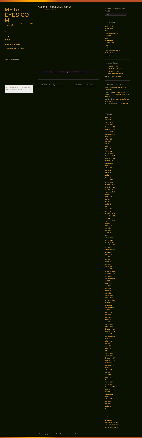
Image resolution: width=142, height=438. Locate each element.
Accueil (7, 32)
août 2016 (108, 396)
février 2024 (109, 180)
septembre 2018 (110, 336)
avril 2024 (108, 175)
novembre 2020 (110, 273)
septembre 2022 (110, 221)
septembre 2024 (110, 163)
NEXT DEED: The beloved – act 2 (115, 69)
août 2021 (108, 252)
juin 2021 (108, 257)
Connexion (108, 420)
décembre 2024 (110, 156)
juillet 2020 (108, 283)
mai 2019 (108, 317)
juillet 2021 (108, 254)
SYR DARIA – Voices (119, 92)
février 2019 (109, 324)
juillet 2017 (108, 370)
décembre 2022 (110, 213)
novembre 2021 (110, 245)
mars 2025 (108, 148)
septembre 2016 (110, 394)
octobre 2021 (109, 247)
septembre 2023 (110, 192)
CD (106, 31)
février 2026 (109, 122)
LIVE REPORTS (63, 72)
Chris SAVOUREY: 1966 (112, 71)
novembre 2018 (110, 331)
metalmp (56, 10)
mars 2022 (108, 235)
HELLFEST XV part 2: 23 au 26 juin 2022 (85, 85)
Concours (108, 35)
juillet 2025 (108, 139)
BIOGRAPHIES (109, 28)
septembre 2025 (110, 134)
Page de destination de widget (14, 48)
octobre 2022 (109, 218)
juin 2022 (108, 228)
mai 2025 (108, 143)
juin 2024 (108, 170)
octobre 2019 (109, 305)
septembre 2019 (110, 307)
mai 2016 (108, 403)
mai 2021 (108, 259)
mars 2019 (108, 322)
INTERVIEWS (109, 40)
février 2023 (109, 208)
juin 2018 (108, 343)
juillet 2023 (108, 196)
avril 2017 (108, 377)
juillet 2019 (108, 312)
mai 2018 (108, 346)
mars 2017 (108, 379)
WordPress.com (76, 434)
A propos (8, 36)
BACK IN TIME (109, 26)
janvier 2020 (109, 297)
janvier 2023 (109, 211)
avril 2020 (108, 290)
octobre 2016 (109, 391)
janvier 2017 (109, 384)
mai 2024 (108, 172)
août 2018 (108, 338)
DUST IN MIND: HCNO (111, 66)
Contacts (7, 40)
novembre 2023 (110, 187)
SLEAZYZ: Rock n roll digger (113, 76)
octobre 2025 (109, 132)
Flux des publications (111, 422)
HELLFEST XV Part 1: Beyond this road (51, 85)
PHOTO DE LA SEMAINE (112, 50)
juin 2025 (108, 141)
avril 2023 (108, 204)
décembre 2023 (110, 184)
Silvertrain (108, 94)
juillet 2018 (108, 341)
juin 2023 (108, 199)
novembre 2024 (110, 158)
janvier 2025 (109, 153)
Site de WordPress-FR (111, 427)
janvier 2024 (109, 182)
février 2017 (109, 382)
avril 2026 (108, 117)
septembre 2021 (110, 249)
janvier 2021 (109, 269)
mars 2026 (108, 119)
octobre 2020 (109, 276)
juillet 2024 (108, 168)
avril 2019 (108, 319)
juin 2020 (108, 286)
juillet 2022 (108, 225)
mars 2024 (108, 177)
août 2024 (108, 165)
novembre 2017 (110, 360)
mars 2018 (108, 350)
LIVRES (107, 45)
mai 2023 (108, 201)
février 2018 (109, 353)
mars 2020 (108, 293)
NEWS (107, 47)
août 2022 (108, 223)
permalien (89, 72)
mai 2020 (108, 288)
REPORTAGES (71, 72)
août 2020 (108, 281)
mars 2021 (108, 264)
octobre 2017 (109, 362)
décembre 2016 (110, 387)
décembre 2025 (110, 127)
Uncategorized (109, 55)
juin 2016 (108, 401)
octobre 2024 (109, 160)
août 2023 (108, 194)
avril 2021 (108, 261)
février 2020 (109, 295)
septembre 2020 (110, 278)
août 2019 (108, 310)
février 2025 (109, 151)
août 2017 (108, 367)
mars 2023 (108, 206)
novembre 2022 (110, 216)
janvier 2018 (109, 355)
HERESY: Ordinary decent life (114, 73)
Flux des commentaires (112, 425)
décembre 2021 (110, 242)
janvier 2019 (109, 326)
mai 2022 (108, 230)
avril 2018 (108, 348)
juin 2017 (108, 372)
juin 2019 (108, 314)
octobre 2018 (109, 334)
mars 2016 (108, 408)
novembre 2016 (110, 389)
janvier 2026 (109, 124)
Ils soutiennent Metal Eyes (13, 44)
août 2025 (108, 136)
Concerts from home (111, 33)
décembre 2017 (110, 358)
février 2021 (109, 266)
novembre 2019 (110, 302)
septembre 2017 (110, 365)
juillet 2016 (108, 399)
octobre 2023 (109, 189)
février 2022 (109, 237)
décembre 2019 (110, 300)
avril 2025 (108, 146)
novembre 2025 (110, 129)
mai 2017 (108, 375)
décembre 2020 (110, 271)
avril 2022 (108, 233)
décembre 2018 (110, 329)
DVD (106, 38)
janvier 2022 (109, 240)
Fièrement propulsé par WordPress (49, 434)
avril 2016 (108, 406)
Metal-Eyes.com (17, 14)
